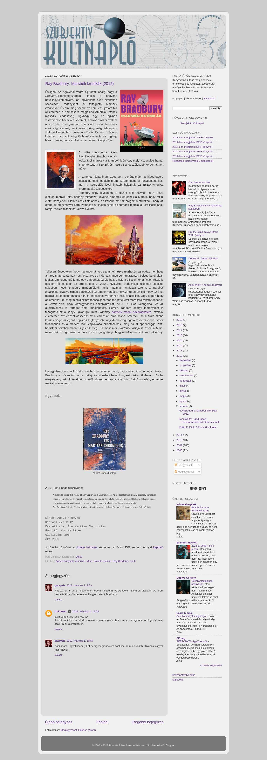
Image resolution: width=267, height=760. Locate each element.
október (184, 370)
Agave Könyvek (87, 547)
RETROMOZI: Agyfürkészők (192, 641)
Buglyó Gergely (186, 577)
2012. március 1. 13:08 (85, 611)
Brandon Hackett (186, 542)
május (183, 396)
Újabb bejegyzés (58, 722)
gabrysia (60, 585)
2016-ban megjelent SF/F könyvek (192, 146)
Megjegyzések (185, 471)
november (186, 365)
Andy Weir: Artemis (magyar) (205, 284)
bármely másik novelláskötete (131, 312)
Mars (89, 561)
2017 (179, 330)
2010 (179, 440)
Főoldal (102, 722)
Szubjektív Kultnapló (192, 123)
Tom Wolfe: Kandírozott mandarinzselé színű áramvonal (199, 421)
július (183, 385)
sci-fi (133, 561)
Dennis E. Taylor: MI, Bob (203, 258)
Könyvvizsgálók (186, 504)
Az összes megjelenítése (211, 665)
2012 (179, 355)
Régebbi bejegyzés (148, 722)
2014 (179, 345)
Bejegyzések (184, 465)
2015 (179, 340)
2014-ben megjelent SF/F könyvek (192, 156)
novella (98, 561)
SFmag (180, 638)
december (186, 360)
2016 (179, 335)
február (184, 406)
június (183, 390)
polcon (107, 561)
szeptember (187, 375)
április (183, 401)
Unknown (60, 611)
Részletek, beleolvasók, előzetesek (192, 160)
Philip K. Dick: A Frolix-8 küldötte (198, 427)
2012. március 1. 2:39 (79, 585)
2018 (179, 325)
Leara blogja (184, 612)
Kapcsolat (209, 98)
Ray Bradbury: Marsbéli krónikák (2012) (79, 83)
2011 (179, 434)
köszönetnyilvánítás (183, 675)
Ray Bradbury (121, 561)
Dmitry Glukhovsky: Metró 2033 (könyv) (203, 234)
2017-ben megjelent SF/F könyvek (192, 142)
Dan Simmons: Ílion (199, 182)
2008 (179, 450)
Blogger (170, 745)
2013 (179, 350)
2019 (179, 319)
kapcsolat (177, 679)
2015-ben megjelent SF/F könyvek (192, 151)
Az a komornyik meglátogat (191, 616)
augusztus (186, 380)
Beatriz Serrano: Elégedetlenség (200, 509)
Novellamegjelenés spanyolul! (201, 582)
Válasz (59, 599)
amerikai (80, 561)
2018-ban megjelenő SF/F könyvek (192, 137)
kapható (158, 547)
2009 (179, 445)
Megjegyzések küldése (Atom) (78, 730)
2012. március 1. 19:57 (80, 640)
